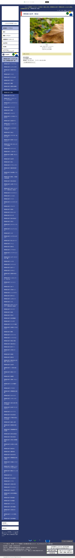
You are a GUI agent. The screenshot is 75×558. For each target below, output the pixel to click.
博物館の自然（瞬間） (8, 331)
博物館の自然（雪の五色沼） (10, 436)
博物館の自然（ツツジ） (9, 199)
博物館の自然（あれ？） (9, 286)
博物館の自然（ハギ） (8, 233)
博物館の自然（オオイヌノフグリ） (10, 225)
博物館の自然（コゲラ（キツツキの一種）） (10, 257)
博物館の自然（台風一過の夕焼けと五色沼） (10, 403)
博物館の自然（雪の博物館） (10, 518)
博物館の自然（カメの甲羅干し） (10, 384)
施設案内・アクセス (32, 7)
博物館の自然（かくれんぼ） (10, 77)
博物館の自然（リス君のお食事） (10, 368)
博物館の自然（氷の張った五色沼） (10, 444)
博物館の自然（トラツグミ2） (10, 337)
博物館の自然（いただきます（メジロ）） (10, 128)
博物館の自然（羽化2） (9, 132)
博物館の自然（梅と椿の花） (10, 454)
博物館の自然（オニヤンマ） (10, 148)
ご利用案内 (40, 7)
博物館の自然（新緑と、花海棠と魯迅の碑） (10, 177)
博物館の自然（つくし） (9, 243)
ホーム (26, 7)
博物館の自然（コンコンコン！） (9, 282)
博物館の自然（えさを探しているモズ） (10, 117)
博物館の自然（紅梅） (8, 312)
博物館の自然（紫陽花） (9, 376)
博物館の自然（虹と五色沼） (10, 478)
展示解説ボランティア (5, 523)
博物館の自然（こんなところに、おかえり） (10, 124)
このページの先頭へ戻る (67, 541)
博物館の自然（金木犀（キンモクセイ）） (10, 407)
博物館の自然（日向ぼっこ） (10, 289)
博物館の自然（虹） (8, 475)
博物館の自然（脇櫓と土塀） (10, 422)
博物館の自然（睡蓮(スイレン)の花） (11, 471)
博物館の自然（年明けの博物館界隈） (10, 440)
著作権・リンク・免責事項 (16, 543)
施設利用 (4, 528)
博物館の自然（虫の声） (9, 159)
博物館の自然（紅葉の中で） (10, 120)
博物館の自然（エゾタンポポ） (10, 66)
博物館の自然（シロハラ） (9, 113)
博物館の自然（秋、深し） (9, 95)
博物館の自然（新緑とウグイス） (10, 372)
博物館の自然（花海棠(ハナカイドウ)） (10, 462)
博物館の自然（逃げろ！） (9, 267)
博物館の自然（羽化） (8, 162)
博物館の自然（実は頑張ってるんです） (10, 173)
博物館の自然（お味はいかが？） (9, 350)
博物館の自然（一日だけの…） (10, 151)
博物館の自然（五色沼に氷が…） (9, 510)
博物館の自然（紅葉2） (9, 354)
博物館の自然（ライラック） (10, 264)
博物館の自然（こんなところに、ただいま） (10, 278)
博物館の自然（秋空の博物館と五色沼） (10, 494)
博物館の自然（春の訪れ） (9, 448)
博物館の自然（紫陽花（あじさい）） (10, 155)
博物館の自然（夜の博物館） (10, 318)
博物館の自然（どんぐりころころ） (10, 229)
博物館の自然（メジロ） (9, 261)
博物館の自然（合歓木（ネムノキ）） (10, 380)
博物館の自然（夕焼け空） (9, 490)
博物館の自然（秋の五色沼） (10, 414)
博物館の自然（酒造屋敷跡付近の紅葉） (10, 430)
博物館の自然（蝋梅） (8, 110)
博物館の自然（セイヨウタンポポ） (10, 202)
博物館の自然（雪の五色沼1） (10, 181)
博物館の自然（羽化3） (9, 80)
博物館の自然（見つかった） (10, 212)
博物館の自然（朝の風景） (9, 497)
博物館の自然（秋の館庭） (9, 500)
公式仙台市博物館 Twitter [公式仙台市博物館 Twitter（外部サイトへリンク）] (11, 23)
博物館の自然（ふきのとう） (10, 298)
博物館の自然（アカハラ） (9, 206)
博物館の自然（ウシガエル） (10, 487)
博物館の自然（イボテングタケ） (10, 399)
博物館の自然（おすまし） (9, 270)
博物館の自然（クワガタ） (9, 388)
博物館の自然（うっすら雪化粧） (10, 514)
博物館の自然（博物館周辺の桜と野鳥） (10, 458)
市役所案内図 (52, 553)
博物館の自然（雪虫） (8, 92)
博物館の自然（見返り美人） (10, 343)
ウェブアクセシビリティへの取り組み (45, 543)
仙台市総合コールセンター (56, 546)
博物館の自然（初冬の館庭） (10, 506)
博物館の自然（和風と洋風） (10, 340)
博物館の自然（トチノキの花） (10, 89)
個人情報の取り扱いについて (30, 543)
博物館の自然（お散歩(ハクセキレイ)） (10, 328)
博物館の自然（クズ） (8, 301)
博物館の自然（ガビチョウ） (10, 395)
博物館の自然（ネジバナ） (9, 309)
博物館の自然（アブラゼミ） (10, 249)
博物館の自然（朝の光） (9, 246)
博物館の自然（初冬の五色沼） (10, 433)
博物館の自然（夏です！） (9, 346)
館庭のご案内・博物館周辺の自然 (51, 7)
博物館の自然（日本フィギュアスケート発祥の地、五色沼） (10, 189)
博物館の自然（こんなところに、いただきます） (10, 99)
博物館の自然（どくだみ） (9, 195)
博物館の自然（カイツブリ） (10, 411)
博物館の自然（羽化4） (9, 315)
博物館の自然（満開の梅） (9, 451)
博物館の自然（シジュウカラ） (10, 292)
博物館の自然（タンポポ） (9, 321)
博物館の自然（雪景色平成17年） (10, 70)
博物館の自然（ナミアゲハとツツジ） (10, 253)
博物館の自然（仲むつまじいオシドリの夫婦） (10, 144)
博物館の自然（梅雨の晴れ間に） (10, 168)
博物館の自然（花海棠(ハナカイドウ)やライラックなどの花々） (10, 467)
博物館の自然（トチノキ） (9, 503)
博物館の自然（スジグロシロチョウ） (10, 236)
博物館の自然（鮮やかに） (9, 295)
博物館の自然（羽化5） (9, 221)
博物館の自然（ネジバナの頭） (10, 324)
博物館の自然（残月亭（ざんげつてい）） (10, 140)
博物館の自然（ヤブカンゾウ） (10, 165)
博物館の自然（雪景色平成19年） (10, 274)
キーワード (26, 2)
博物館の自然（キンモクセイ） (10, 192)
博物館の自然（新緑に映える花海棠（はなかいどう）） (10, 361)
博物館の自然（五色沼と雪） (10, 484)
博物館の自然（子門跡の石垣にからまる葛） (10, 418)
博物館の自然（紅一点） (9, 215)
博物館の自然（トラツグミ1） (10, 63)
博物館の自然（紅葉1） (9, 209)
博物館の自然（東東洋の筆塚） (10, 86)
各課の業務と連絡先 (52, 550)
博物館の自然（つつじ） (9, 74)
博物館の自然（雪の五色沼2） (10, 218)
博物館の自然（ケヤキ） (9, 481)
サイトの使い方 (7, 543)
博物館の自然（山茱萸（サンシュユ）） (10, 184)
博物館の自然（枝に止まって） (10, 240)
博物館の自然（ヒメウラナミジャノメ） (10, 103)
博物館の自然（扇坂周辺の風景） (10, 425)
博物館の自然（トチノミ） (9, 107)
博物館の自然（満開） (8, 83)
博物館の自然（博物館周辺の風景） (10, 391)
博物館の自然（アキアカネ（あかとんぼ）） (10, 136)
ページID (32, 2)
